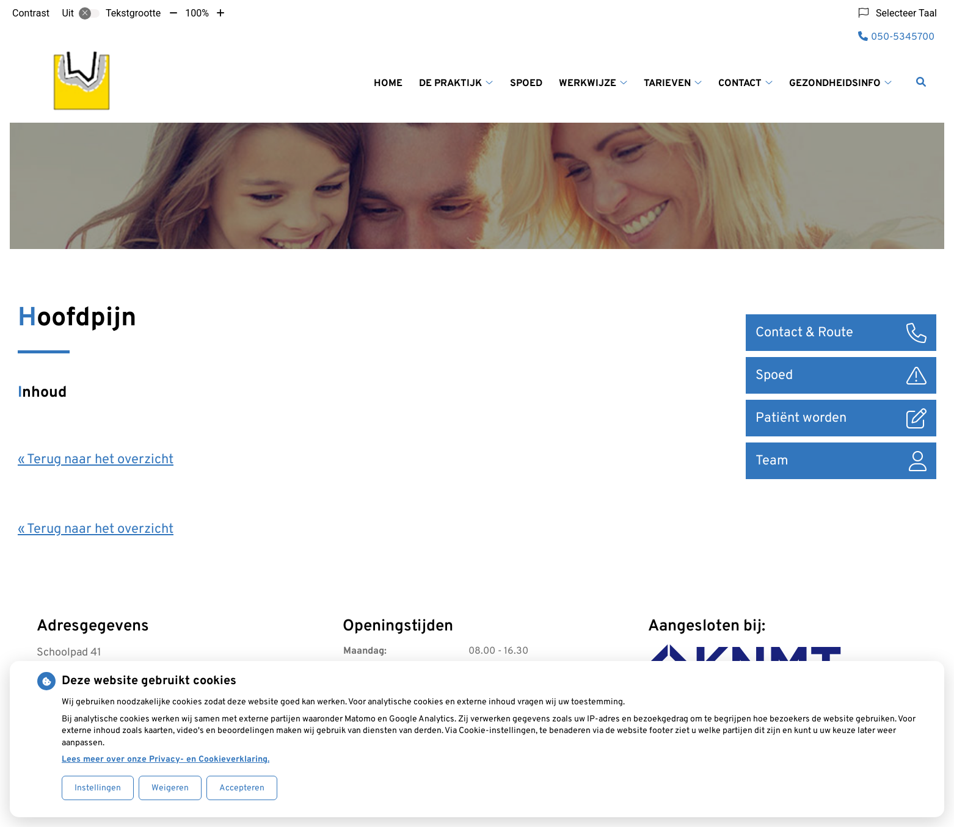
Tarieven (667, 84)
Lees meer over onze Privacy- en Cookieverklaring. (165, 759)
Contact (740, 84)
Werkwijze (587, 84)
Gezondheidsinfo (835, 84)
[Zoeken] (921, 81)
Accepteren (241, 788)
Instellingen (98, 788)
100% (197, 13)
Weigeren (170, 788)
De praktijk (450, 84)
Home (388, 84)
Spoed (526, 84)
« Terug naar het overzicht (95, 460)
